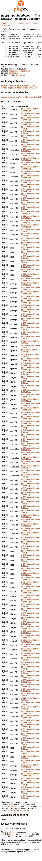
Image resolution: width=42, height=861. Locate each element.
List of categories (23, 23)
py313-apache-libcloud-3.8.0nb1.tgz (30, 125)
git (24, 81)
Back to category (8, 23)
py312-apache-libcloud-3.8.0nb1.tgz (30, 121)
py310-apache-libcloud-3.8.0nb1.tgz (30, 152)
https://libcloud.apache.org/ (19, 77)
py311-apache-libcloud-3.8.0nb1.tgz (30, 116)
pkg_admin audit (11, 839)
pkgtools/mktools (14, 94)
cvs (17, 81)
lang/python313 (22, 103)
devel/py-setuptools (9, 92)
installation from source (20, 817)
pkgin (11, 811)
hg (21, 81)
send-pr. (31, 858)
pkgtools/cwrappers (29, 94)
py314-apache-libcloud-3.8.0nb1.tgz (30, 130)
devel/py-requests (8, 103)
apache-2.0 (13, 79)
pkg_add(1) (15, 813)
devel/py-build (22, 92)
